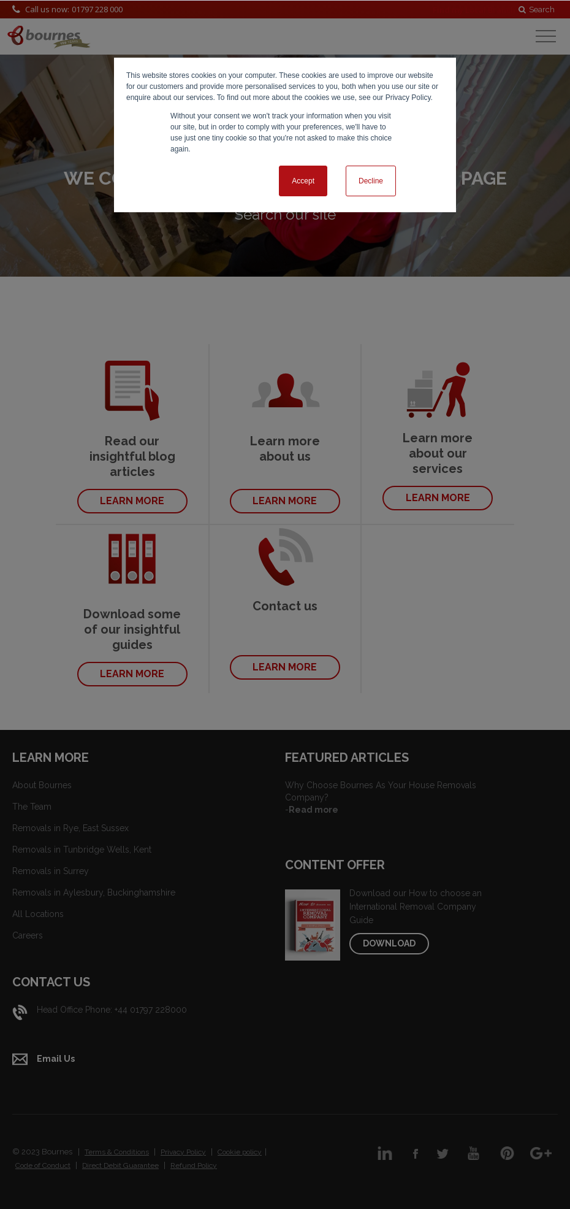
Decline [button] (371, 181)
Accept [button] (303, 181)
